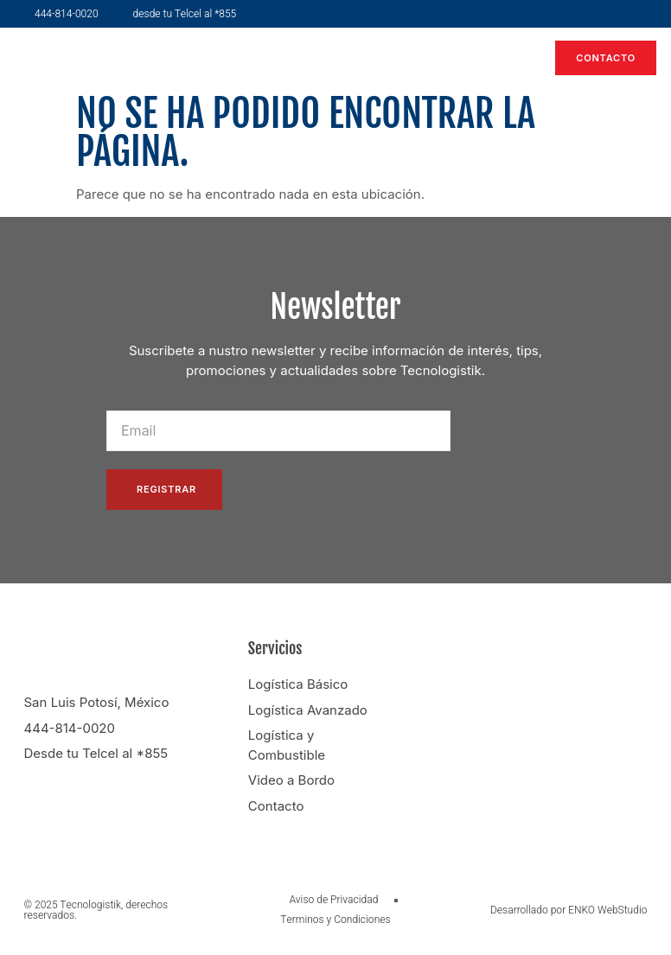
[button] (511, 58)
